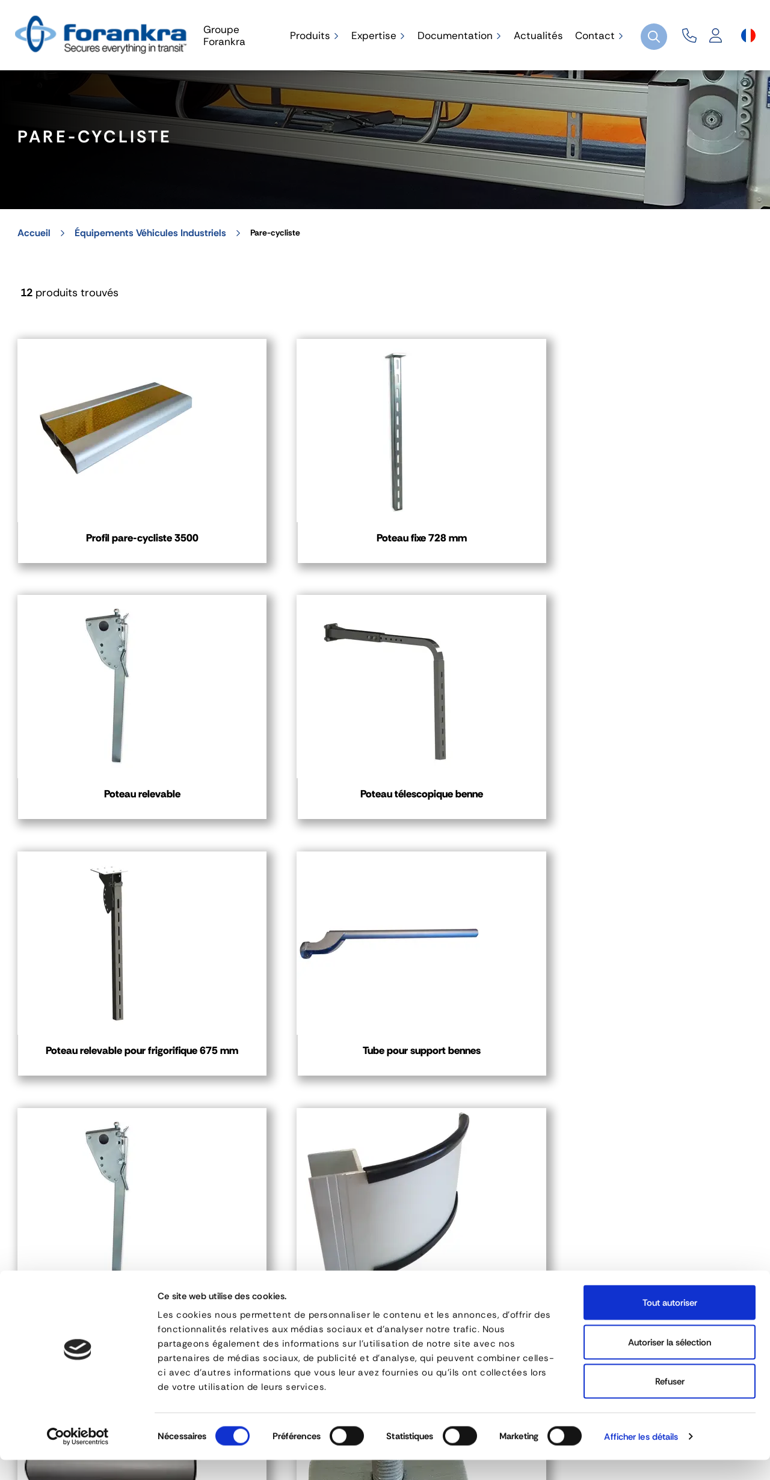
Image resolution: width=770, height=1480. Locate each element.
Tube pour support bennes (289, 771)
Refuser (670, 1401)
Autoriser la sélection (669, 1362)
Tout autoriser (669, 1323)
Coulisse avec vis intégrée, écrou (289, 1019)
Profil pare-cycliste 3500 (98, 517)
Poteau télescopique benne (672, 524)
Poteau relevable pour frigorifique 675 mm (98, 771)
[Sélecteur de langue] (748, 35)
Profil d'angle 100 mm (672, 764)
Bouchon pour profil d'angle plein (481, 1019)
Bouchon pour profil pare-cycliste (672, 1019)
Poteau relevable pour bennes (481, 771)
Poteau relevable (481, 517)
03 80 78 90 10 (340, 1264)
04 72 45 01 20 (73, 1264)
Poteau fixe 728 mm (289, 517)
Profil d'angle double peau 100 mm (98, 1019)
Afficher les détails (641, 1457)
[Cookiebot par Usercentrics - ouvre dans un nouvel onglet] (78, 1457)
